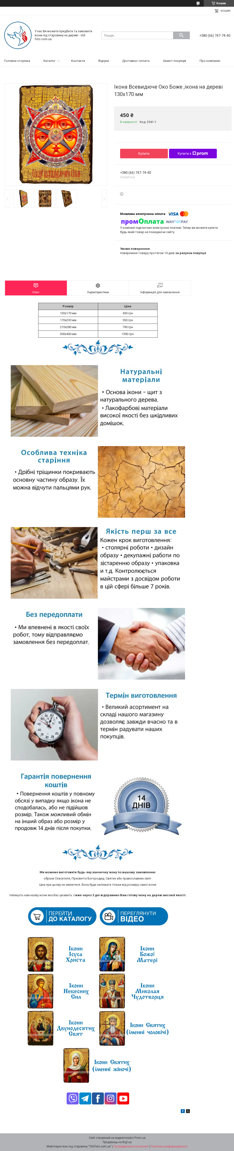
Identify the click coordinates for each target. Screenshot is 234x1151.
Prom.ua (139, 1138)
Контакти (78, 61)
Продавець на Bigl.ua (117, 1142)
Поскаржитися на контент (131, 1146)
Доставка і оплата (135, 61)
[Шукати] (181, 35)
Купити (143, 153)
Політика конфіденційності (169, 1146)
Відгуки (103, 61)
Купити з (193, 153)
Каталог (49, 61)
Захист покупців (174, 61)
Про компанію (210, 61)
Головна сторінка (17, 61)
